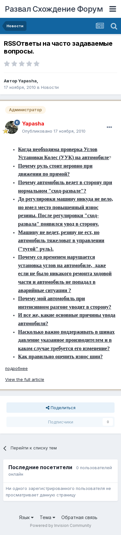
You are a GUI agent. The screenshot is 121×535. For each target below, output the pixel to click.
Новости (50, 87)
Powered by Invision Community (60, 525)
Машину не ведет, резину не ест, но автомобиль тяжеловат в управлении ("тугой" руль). (61, 241)
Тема (47, 517)
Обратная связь (79, 517)
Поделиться (61, 407)
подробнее (16, 368)
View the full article (24, 379)
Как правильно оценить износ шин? (60, 356)
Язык (26, 517)
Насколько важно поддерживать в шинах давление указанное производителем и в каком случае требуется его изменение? (66, 340)
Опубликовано (54, 131)
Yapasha (27, 80)
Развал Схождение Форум (54, 9)
